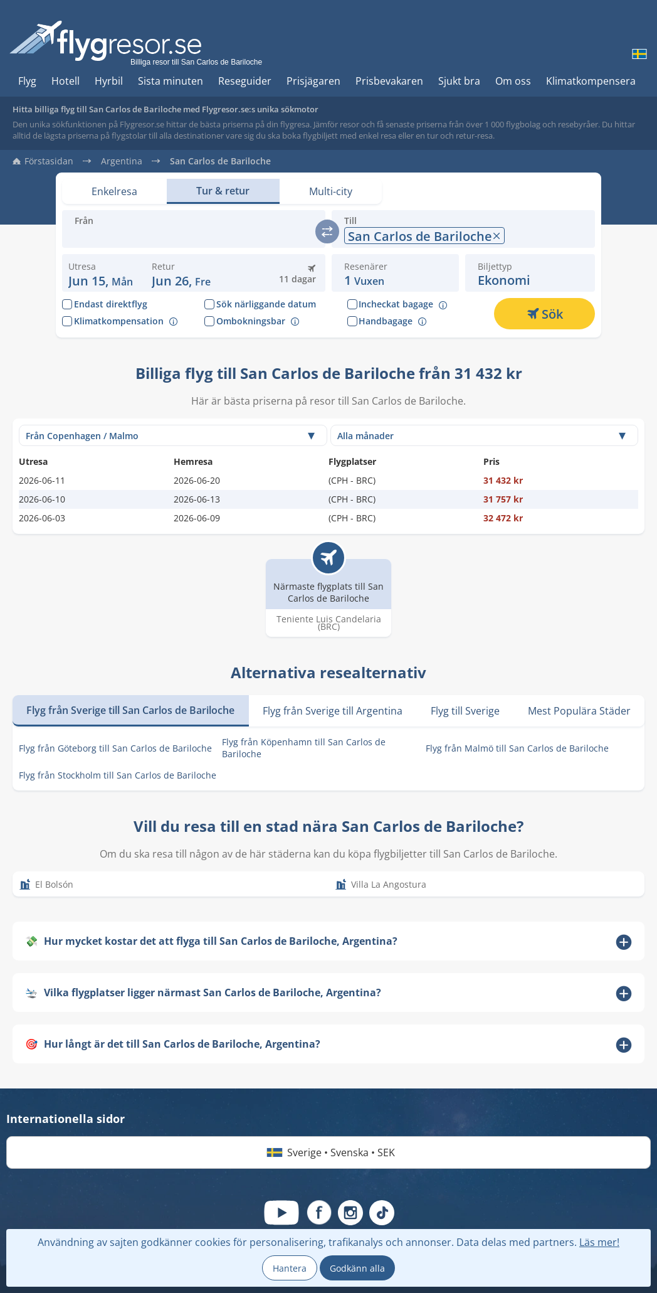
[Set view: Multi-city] (331, 191)
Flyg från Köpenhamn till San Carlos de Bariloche (304, 748)
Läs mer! (599, 1242)
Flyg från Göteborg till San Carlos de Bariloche (115, 748)
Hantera (290, 1268)
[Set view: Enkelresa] (114, 191)
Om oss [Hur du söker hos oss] (513, 81)
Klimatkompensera (591, 81)
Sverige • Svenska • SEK (328, 1152)
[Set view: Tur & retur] (223, 191)
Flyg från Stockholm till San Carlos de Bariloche (117, 775)
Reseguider (244, 81)
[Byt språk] (638, 54)
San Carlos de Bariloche (220, 161)
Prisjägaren (313, 81)
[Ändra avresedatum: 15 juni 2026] (100, 273)
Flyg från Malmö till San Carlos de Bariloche (517, 748)
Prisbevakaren (389, 81)
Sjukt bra (459, 81)
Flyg (27, 81)
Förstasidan (48, 161)
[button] (181, 273)
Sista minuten (170, 81)
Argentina (121, 161)
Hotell (65, 81)
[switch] (327, 231)
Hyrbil (109, 81)
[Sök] (544, 313)
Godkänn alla (357, 1268)
